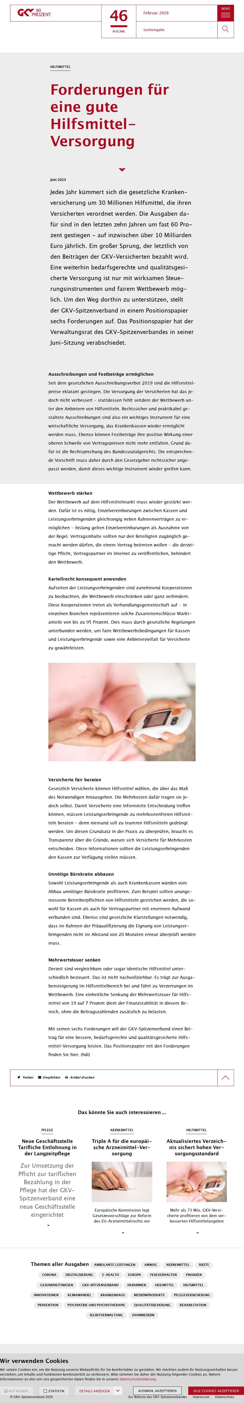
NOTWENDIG (19, 1391)
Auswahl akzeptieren (157, 1391)
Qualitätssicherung (152, 1305)
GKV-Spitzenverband (100, 1285)
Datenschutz (224, 1397)
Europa (134, 1275)
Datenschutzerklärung (138, 1379)
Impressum (201, 1397)
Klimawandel (80, 1295)
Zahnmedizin (143, 1315)
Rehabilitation (193, 1305)
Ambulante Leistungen (114, 1265)
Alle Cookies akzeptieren (216, 1391)
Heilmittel (164, 1285)
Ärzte (204, 1265)
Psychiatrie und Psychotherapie (96, 1305)
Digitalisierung (79, 1275)
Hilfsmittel (193, 1285)
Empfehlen (51, 1077)
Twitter (27, 1077)
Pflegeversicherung (192, 1295)
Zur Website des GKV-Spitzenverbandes (157, 1397)
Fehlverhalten (163, 1275)
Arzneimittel (178, 1265)
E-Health (110, 1275)
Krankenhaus (113, 1295)
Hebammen (136, 1285)
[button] (118, 21)
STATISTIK (56, 1391)
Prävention (48, 1305)
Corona (49, 1275)
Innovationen (46, 1295)
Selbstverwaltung (106, 1315)
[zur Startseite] (55, 13)
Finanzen (194, 1275)
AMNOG (150, 1265)
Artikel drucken (82, 1077)
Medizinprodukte (149, 1295)
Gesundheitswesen (56, 1285)
